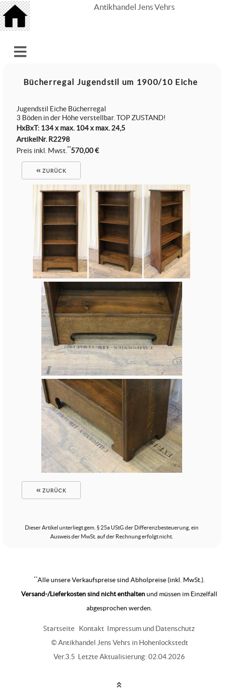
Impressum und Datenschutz (151, 628)
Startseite (59, 628)
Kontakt (91, 628)
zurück (51, 171)
